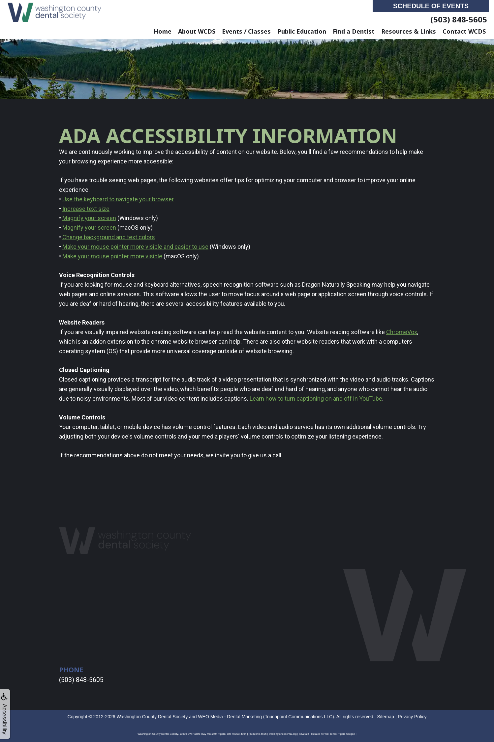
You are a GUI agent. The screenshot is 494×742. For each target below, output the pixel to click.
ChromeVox (401, 331)
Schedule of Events (431, 6)
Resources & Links (408, 31)
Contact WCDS (464, 31)
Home (162, 31)
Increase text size (85, 208)
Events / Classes (246, 31)
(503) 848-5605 (458, 19)
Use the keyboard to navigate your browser (118, 199)
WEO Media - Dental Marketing (230, 715)
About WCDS (196, 31)
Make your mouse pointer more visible (112, 256)
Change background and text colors (108, 237)
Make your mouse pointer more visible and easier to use (135, 246)
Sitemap (385, 715)
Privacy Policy (412, 715)
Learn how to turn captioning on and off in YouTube (316, 398)
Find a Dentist (354, 31)
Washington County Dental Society (152, 715)
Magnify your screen (89, 217)
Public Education (301, 31)
